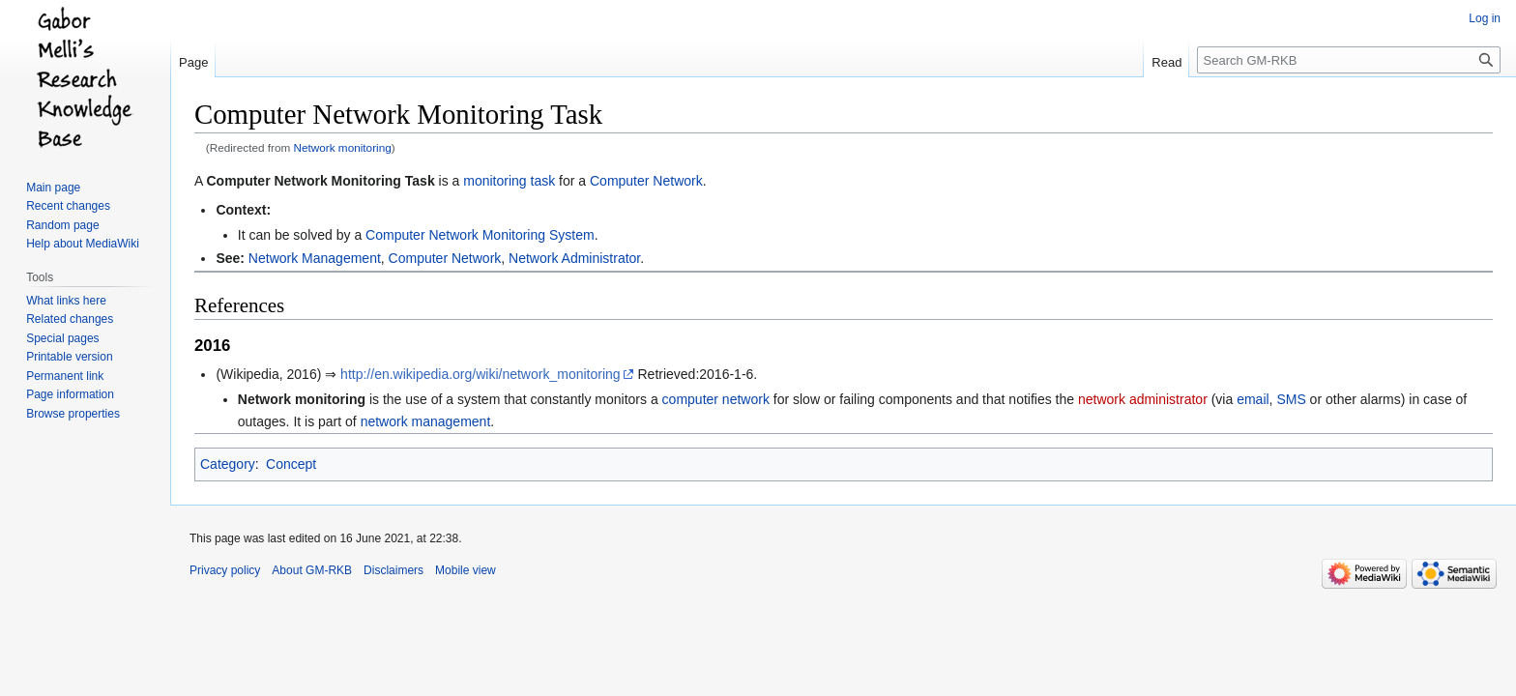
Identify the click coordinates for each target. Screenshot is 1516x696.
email (1252, 399)
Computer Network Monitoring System (480, 235)
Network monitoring (343, 147)
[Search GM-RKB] (1349, 59)
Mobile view (465, 570)
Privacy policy (225, 570)
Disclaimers (393, 570)
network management (426, 421)
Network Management (314, 258)
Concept (291, 464)
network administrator (1143, 399)
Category (227, 464)
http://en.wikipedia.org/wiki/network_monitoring (480, 374)
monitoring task (509, 180)
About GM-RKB (312, 570)
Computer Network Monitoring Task (320, 180)
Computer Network (646, 180)
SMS (1290, 399)
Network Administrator (574, 258)
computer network (716, 399)
